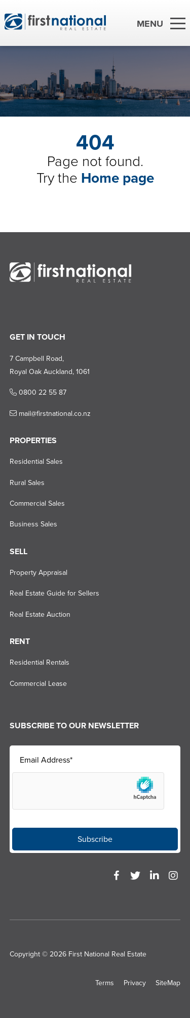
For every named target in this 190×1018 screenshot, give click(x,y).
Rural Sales (27, 482)
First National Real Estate (107, 954)
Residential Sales (36, 461)
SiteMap (168, 983)
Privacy (135, 983)
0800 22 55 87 (38, 392)
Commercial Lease (38, 683)
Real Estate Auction (40, 614)
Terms (104, 983)
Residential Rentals (39, 662)
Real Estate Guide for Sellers (54, 593)
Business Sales (33, 524)
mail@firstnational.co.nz (50, 413)
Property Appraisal (38, 572)
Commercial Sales (37, 503)
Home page (117, 178)
